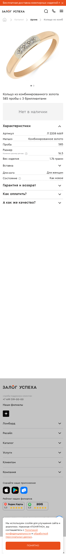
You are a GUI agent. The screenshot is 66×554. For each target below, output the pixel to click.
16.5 (60, 153)
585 (60, 144)
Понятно (33, 545)
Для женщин (55, 172)
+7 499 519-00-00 (13, 399)
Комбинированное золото (45, 139)
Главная (5, 20)
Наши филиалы (13, 404)
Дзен (6, 413)
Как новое (56, 178)
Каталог (19, 19)
